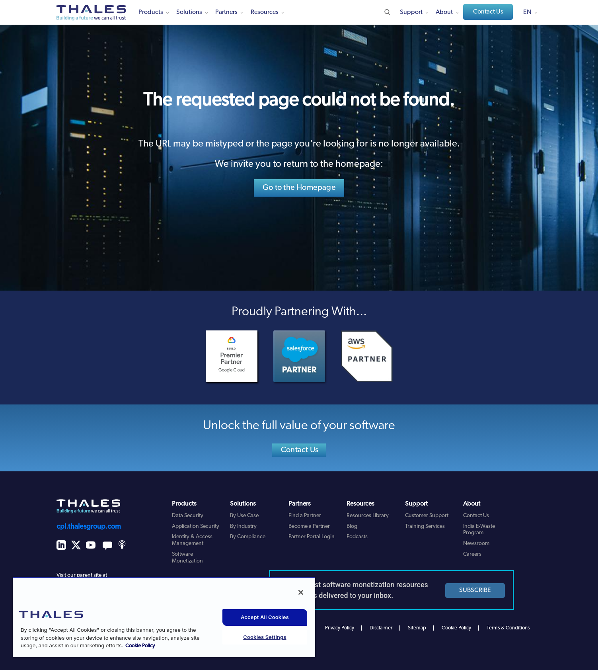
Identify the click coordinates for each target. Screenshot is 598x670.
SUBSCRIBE (475, 590)
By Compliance (247, 537)
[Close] (301, 592)
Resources (265, 12)
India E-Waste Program (479, 529)
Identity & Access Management (192, 540)
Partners (226, 12)
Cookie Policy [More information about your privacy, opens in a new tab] (140, 646)
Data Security (187, 516)
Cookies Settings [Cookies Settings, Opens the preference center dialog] (264, 637)
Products (150, 12)
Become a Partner (309, 526)
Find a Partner (304, 516)
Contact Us (488, 12)
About (444, 12)
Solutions (189, 12)
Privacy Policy (339, 628)
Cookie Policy (456, 628)
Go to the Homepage (299, 188)
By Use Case (244, 516)
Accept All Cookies (265, 617)
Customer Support (426, 516)
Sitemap (417, 628)
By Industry (243, 526)
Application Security (195, 526)
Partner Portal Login (311, 537)
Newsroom (476, 544)
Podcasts (357, 537)
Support (411, 12)
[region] (164, 617)
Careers (472, 554)
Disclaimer (381, 628)
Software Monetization (187, 557)
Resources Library (368, 516)
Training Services (425, 526)
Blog (352, 526)
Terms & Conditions (508, 628)
